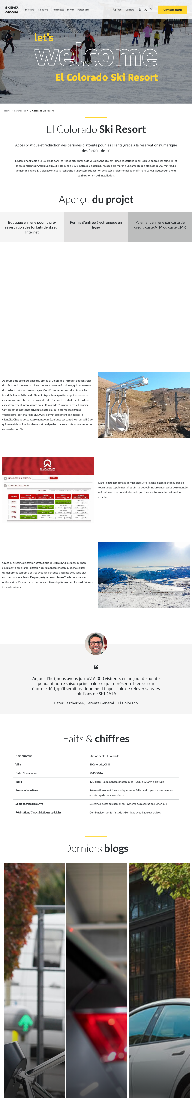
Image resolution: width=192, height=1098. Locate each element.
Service (70, 9)
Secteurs (30, 9)
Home (7, 110)
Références (58, 9)
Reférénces (20, 110)
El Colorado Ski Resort (42, 110)
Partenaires (83, 9)
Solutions (44, 9)
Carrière (131, 9)
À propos (118, 9)
